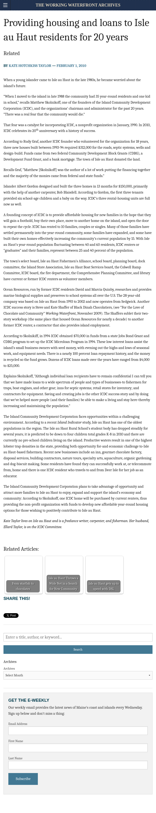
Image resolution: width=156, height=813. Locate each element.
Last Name (15, 758)
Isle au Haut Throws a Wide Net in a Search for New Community (63, 583)
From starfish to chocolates (23, 586)
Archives (9, 669)
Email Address (17, 724)
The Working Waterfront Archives (78, 5)
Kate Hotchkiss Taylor (30, 66)
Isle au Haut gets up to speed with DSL (104, 586)
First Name (15, 741)
